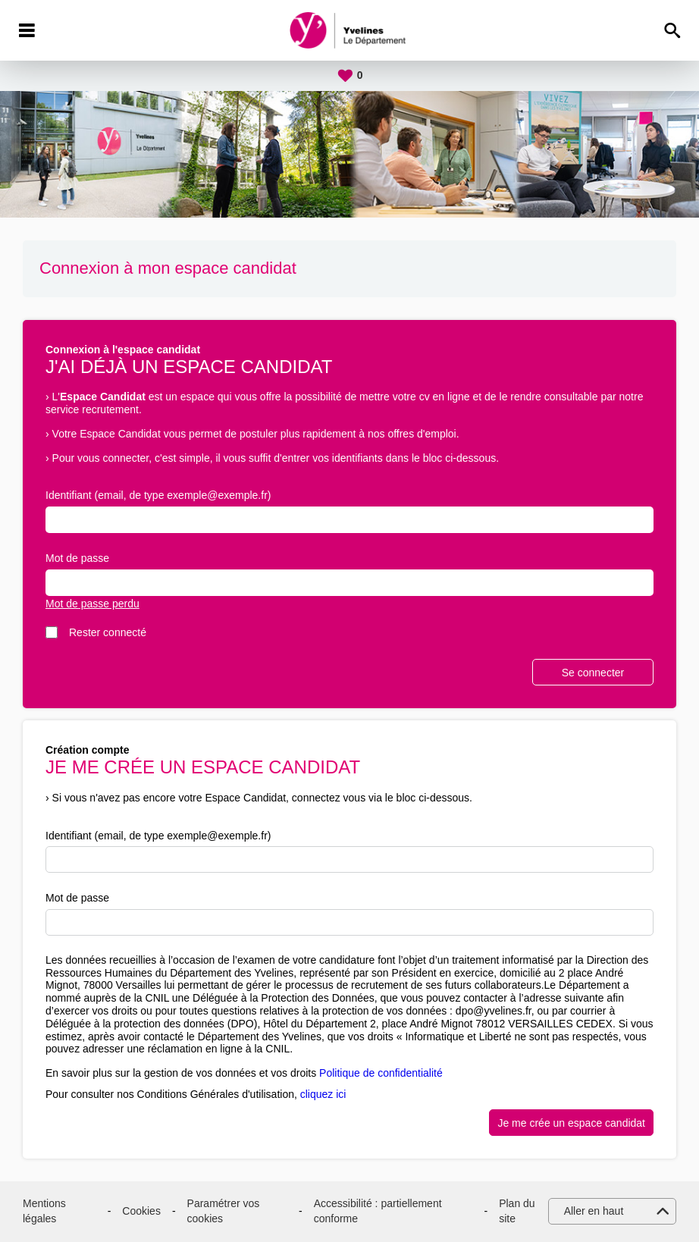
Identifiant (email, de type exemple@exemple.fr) (158, 495)
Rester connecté (107, 632)
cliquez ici (323, 1094)
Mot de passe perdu (92, 603)
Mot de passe (77, 558)
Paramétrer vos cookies (223, 1211)
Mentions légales (44, 1211)
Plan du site (516, 1211)
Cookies (141, 1211)
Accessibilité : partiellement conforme (378, 1211)
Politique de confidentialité (381, 1073)
